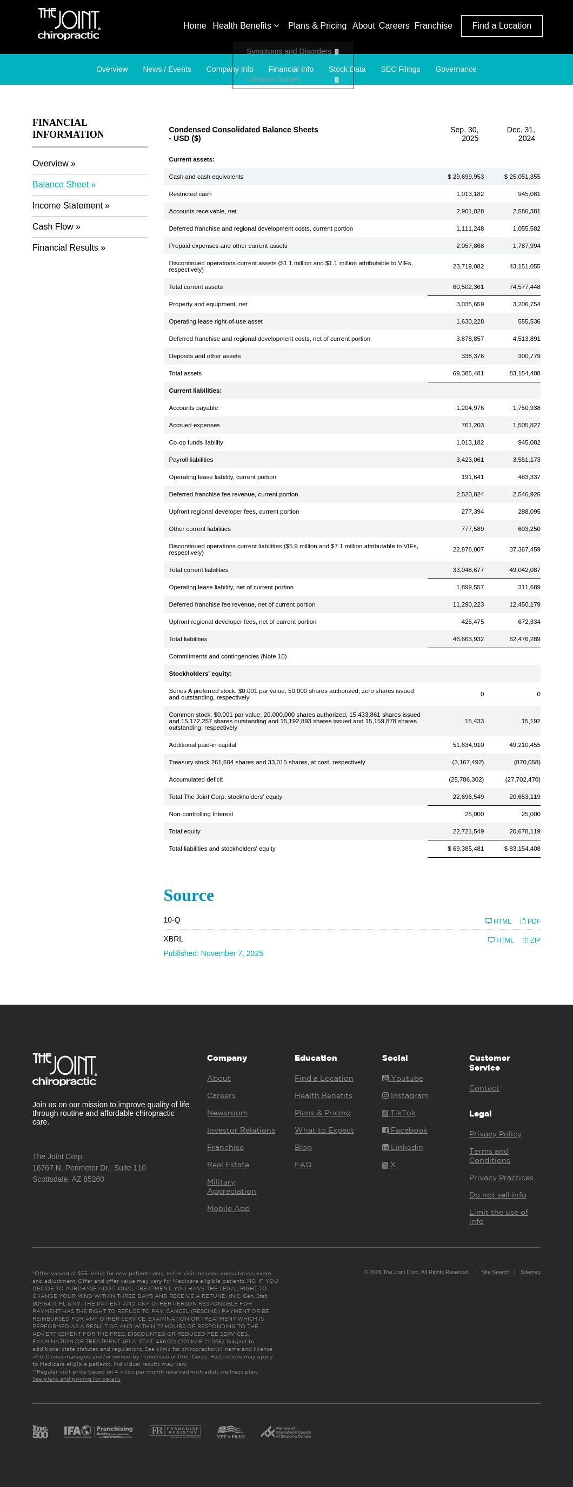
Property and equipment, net (208, 304)
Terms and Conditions (489, 1156)
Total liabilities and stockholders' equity (222, 848)
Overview (112, 69)
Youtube (402, 1078)
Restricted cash (190, 194)
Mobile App (228, 1208)
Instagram (405, 1095)
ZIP (531, 940)
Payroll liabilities (191, 459)
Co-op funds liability (196, 442)
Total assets (185, 373)
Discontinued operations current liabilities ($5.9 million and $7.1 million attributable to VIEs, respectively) (294, 549)
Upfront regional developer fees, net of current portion (243, 621)
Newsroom (227, 1112)
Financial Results (65, 247)
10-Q (172, 920)
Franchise (433, 25)
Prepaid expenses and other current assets (228, 246)
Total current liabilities (199, 570)
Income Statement (67, 205)
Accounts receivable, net (203, 211)
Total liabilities (188, 639)
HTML (498, 921)
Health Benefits (245, 25)
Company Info (230, 69)
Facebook (405, 1130)
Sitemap (531, 1272)
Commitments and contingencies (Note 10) (228, 656)
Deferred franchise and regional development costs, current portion (261, 228)
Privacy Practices (501, 1177)
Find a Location (501, 25)
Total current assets (196, 287)
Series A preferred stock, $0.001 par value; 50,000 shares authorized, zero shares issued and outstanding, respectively (291, 694)
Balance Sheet (60, 184)
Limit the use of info (498, 1217)
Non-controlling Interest (201, 814)
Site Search (496, 1272)
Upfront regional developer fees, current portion (234, 511)
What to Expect (324, 1130)
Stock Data (347, 69)
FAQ (303, 1164)
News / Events (167, 69)
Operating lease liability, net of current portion (231, 587)
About (363, 25)
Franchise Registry (175, 1431)
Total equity (185, 831)
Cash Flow (53, 226)
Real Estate (228, 1164)
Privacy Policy (495, 1133)
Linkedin (402, 1147)
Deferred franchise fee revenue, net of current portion (242, 604)
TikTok (399, 1112)
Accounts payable (193, 408)
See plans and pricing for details (76, 1378)
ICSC (286, 1431)
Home (194, 25)
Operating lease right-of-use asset (216, 321)
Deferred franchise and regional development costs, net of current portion (270, 338)
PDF (530, 921)
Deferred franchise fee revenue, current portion (233, 494)
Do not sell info (498, 1194)
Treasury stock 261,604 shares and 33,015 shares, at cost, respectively (267, 762)
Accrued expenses (195, 425)
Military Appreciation (231, 1186)
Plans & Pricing (317, 25)
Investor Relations (241, 1130)
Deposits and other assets (205, 356)
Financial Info (291, 69)
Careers (394, 25)
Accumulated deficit (196, 779)
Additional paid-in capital (203, 745)
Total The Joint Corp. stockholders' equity (226, 796)
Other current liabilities (200, 529)
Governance (455, 69)
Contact (484, 1088)
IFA (99, 1431)
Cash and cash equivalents (206, 176)
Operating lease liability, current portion (223, 477)
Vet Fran (231, 1431)
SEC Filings (400, 69)
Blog (303, 1147)
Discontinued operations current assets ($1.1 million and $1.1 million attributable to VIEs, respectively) (291, 266)
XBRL (174, 938)
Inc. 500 (40, 1431)
